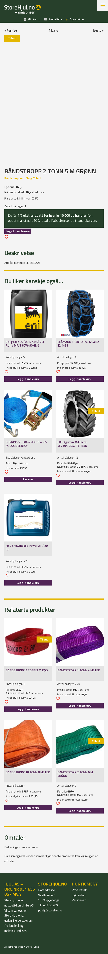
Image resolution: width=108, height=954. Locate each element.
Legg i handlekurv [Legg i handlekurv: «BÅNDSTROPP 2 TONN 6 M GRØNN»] (80, 811)
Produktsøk (79, 890)
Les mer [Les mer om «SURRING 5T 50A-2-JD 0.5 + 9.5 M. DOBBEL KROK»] (28, 479)
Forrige (12, 30)
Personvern (79, 900)
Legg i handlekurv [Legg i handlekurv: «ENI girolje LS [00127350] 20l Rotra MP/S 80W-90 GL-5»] (28, 379)
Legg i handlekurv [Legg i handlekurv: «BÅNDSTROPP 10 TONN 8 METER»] (28, 807)
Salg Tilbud (33, 178)
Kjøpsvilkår (79, 895)
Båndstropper (13, 178)
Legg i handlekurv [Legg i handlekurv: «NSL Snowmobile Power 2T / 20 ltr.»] (28, 583)
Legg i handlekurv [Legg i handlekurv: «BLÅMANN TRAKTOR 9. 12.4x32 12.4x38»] (80, 379)
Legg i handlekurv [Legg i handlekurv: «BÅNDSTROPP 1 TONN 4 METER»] (80, 706)
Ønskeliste (55, 19)
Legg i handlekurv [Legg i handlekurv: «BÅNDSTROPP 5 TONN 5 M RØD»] (28, 709)
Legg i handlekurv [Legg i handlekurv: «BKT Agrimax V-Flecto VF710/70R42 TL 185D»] (80, 482)
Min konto (34, 19)
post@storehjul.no (50, 910)
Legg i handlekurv (18, 231)
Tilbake (53, 30)
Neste (97, 30)
